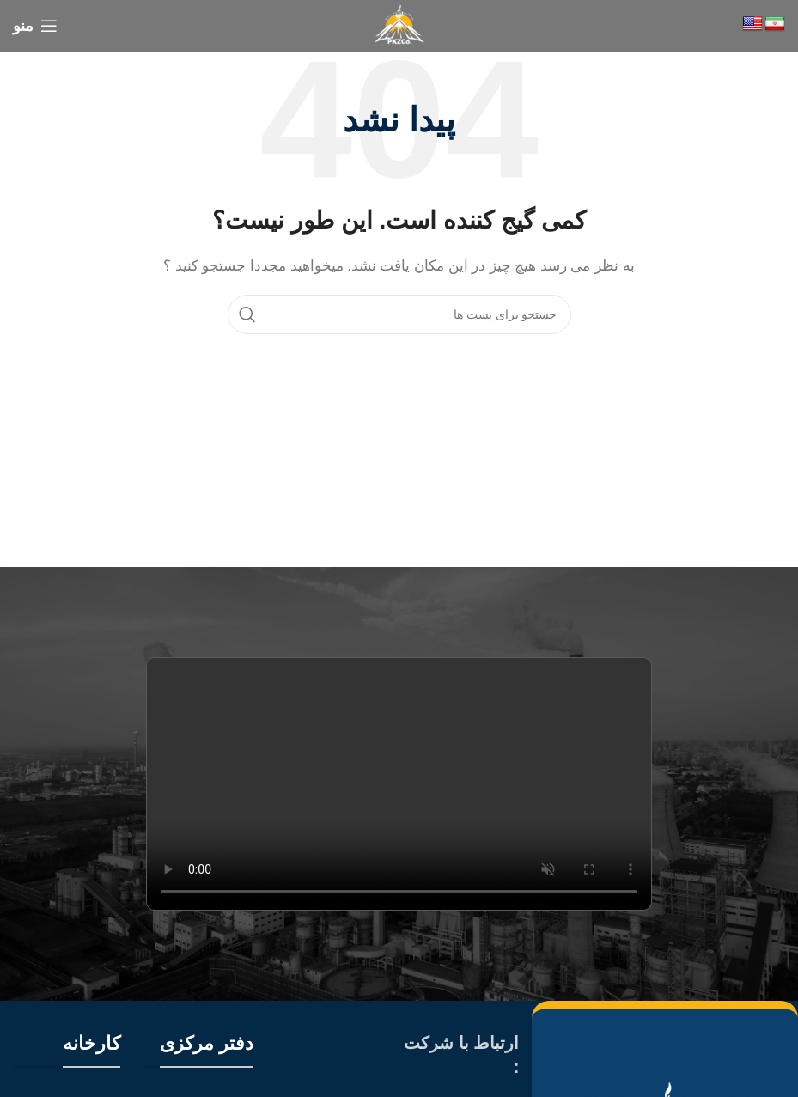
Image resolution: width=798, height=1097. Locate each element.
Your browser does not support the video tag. (399, 784)
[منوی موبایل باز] (35, 26)
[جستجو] (399, 314)
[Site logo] (399, 24)
